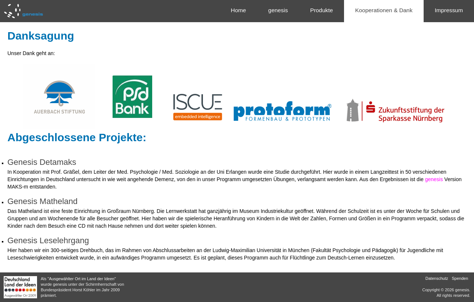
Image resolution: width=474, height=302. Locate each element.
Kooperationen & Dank (384, 10)
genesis (278, 10)
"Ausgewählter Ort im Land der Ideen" (81, 278)
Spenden (460, 278)
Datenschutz (436, 278)
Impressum (449, 10)
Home (238, 10)
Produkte (321, 10)
